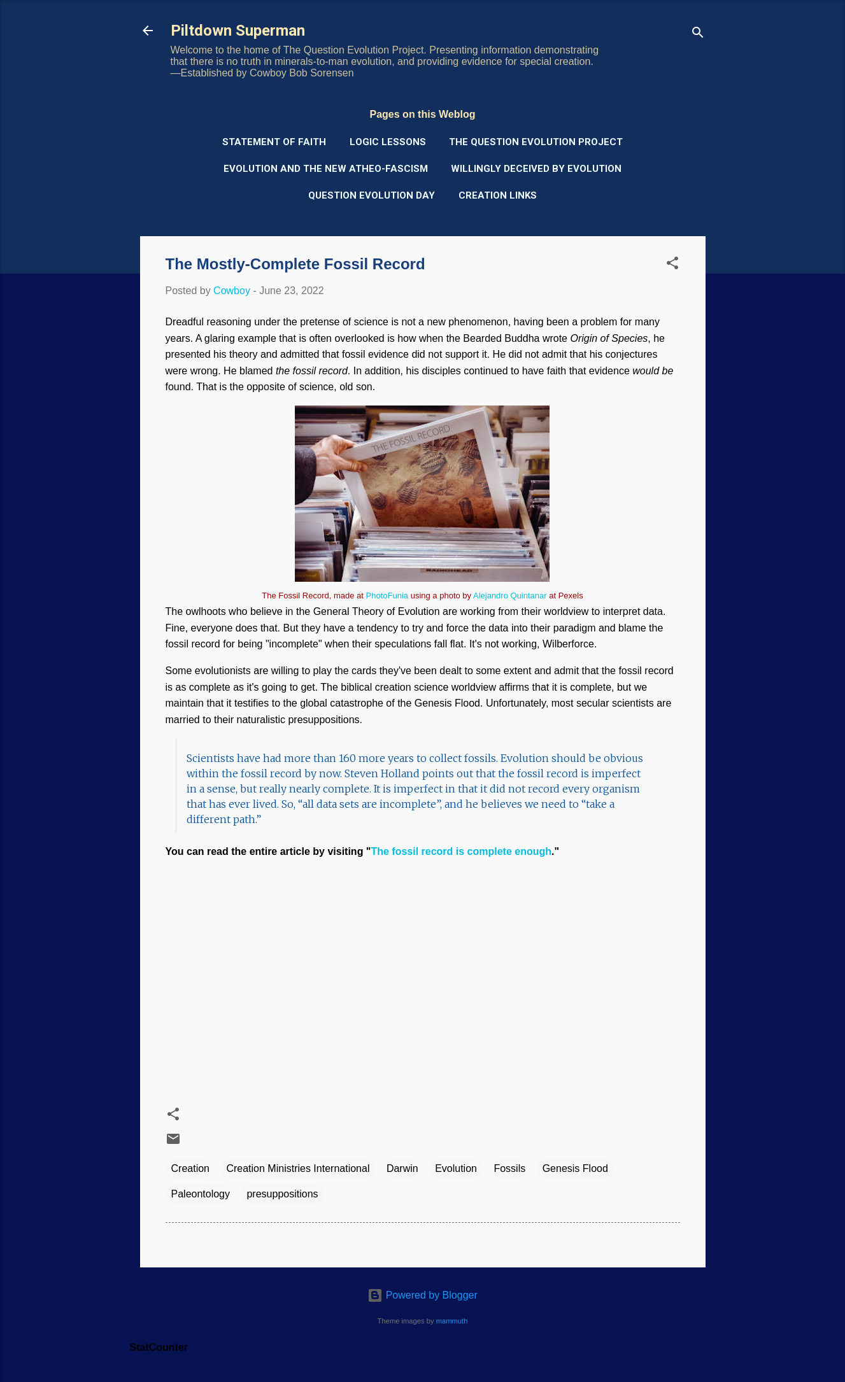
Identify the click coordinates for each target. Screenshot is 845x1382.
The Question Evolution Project (536, 142)
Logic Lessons (388, 142)
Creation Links (497, 195)
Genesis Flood (575, 1168)
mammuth (452, 1321)
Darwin (402, 1168)
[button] (672, 265)
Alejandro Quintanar (510, 595)
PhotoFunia (387, 595)
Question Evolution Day (371, 195)
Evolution (456, 1168)
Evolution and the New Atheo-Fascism (326, 168)
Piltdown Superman (238, 30)
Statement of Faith (274, 142)
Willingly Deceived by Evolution (536, 168)
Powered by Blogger (422, 1295)
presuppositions (282, 1193)
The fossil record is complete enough (461, 851)
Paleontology (201, 1193)
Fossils (509, 1168)
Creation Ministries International (297, 1168)
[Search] (698, 34)
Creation (190, 1168)
